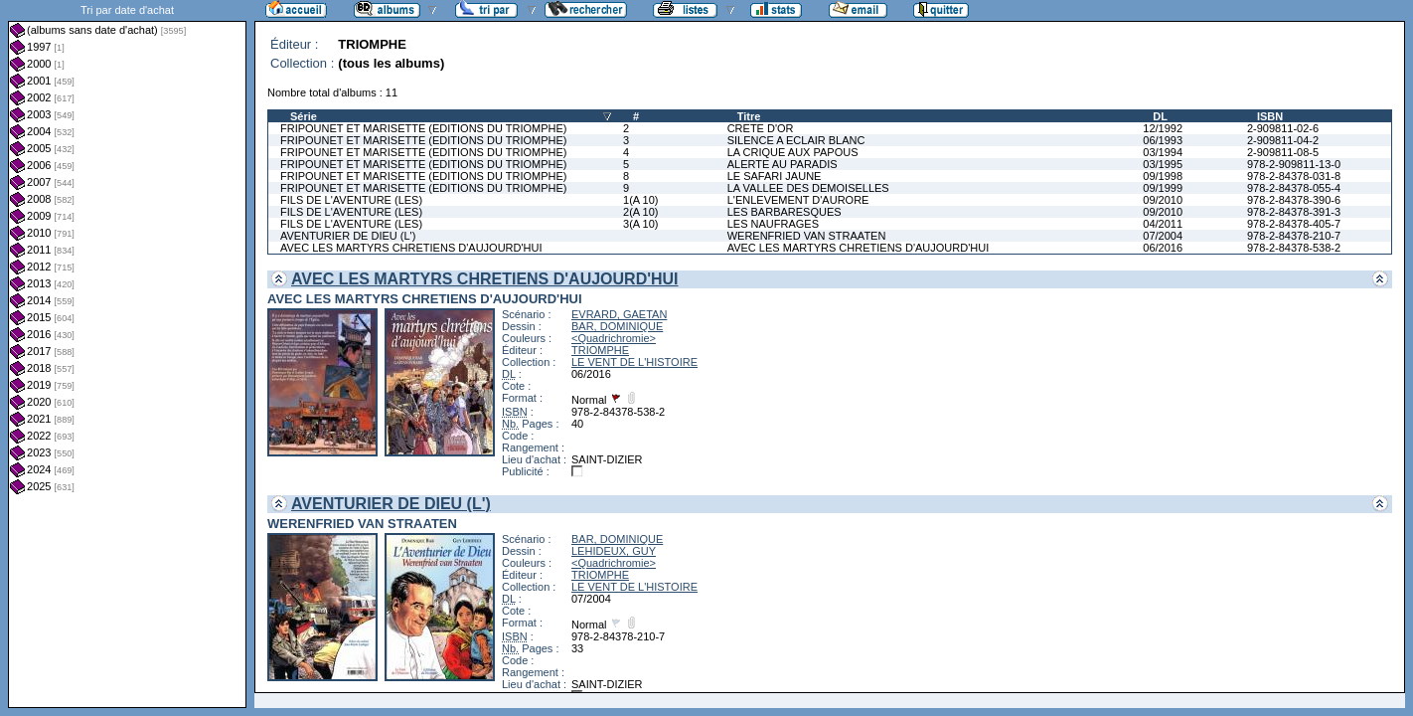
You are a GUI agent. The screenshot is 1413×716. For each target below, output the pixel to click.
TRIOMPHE (600, 350)
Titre (749, 116)
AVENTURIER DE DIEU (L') (347, 236)
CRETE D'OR (760, 128)
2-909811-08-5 (1283, 152)
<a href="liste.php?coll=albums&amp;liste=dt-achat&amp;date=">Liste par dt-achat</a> (127, 354)
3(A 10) (640, 224)
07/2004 (1162, 236)
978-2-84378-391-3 (1293, 212)
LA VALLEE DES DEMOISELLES (808, 188)
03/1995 (1162, 164)
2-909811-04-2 (1283, 140)
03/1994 (1162, 152)
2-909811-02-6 (1283, 128)
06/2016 (1162, 248)
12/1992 (1162, 128)
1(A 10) (640, 200)
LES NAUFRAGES (773, 224)
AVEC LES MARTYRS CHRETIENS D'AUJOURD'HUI (411, 248)
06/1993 (1162, 140)
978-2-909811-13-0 (1293, 164)
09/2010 (1162, 200)
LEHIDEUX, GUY (613, 551)
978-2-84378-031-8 (1293, 176)
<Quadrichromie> (613, 338)
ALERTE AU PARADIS (782, 164)
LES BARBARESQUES (784, 212)
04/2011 (1162, 224)
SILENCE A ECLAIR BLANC (796, 140)
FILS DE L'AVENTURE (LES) (351, 200)
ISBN (1270, 116)
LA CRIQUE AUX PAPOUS (793, 152)
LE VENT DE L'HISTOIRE (634, 362)
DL (1160, 116)
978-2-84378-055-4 (1293, 188)
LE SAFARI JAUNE (774, 176)
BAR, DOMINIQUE (617, 326)
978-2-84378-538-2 (1293, 248)
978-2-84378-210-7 (1293, 236)
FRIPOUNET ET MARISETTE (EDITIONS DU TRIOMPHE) (423, 128)
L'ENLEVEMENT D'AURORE (798, 200)
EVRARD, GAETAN (619, 314)
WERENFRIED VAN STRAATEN (806, 236)
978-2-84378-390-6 (1293, 200)
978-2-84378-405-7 (1293, 224)
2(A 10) (640, 212)
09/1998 (1162, 176)
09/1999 (1162, 188)
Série (303, 116)
